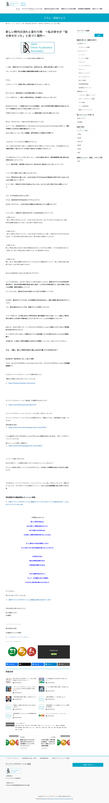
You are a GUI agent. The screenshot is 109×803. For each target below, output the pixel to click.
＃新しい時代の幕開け (32, 725)
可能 (78, 161)
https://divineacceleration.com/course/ (22, 383)
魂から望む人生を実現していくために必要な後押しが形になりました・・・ (24, 679)
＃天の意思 (19, 729)
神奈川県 (79, 141)
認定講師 (79, 122)
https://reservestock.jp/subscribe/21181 (22, 405)
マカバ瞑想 (82, 102)
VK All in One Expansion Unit (66, 798)
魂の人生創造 (82, 80)
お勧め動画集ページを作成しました (55, 697)
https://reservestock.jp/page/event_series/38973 (25, 446)
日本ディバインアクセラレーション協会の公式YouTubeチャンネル (30, 600)
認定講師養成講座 (83, 84)
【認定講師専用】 (44, 758)
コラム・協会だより (20, 723)
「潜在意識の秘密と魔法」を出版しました (24, 697)
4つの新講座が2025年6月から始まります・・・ (56, 679)
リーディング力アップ (85, 65)
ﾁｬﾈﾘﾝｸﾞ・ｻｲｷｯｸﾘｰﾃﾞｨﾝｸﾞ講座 (87, 99)
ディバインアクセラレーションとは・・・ (57, 713)
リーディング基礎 (83, 58)
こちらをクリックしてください (18, 637)
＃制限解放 (19, 727)
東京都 (79, 138)
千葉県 (79, 134)
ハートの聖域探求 (83, 106)
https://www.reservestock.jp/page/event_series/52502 (27, 427)
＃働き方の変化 (20, 725)
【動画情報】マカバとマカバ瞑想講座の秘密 (24, 714)
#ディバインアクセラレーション (47, 725)
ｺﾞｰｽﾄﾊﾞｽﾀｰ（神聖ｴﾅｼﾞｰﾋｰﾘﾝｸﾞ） (87, 95)
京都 (78, 152)
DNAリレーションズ (84, 73)
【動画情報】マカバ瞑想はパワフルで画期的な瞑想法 (57, 706)
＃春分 (65, 727)
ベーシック (82, 54)
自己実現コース (81, 43)
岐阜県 (79, 149)
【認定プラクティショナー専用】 (61, 758)
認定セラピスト (81, 118)
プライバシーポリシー (13, 758)
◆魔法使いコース (82, 91)
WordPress (44, 798)
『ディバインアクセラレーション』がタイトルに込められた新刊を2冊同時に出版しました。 (24, 688)
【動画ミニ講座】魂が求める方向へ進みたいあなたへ (24, 706)
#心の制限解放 (61, 725)
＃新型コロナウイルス (30, 727)
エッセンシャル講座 (84, 47)
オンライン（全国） (82, 130)
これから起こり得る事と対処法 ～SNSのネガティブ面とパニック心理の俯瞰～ (48, 743)
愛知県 (79, 145)
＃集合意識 (58, 727)
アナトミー (82, 69)
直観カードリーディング (85, 110)
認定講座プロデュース (85, 88)
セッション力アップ (84, 76)
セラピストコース (82, 51)
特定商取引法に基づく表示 (29, 758)
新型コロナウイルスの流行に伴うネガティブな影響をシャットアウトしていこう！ (27, 743)
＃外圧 (51, 727)
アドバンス (82, 62)
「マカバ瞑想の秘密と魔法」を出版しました (57, 687)
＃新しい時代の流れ (42, 727)
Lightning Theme (54, 798)
